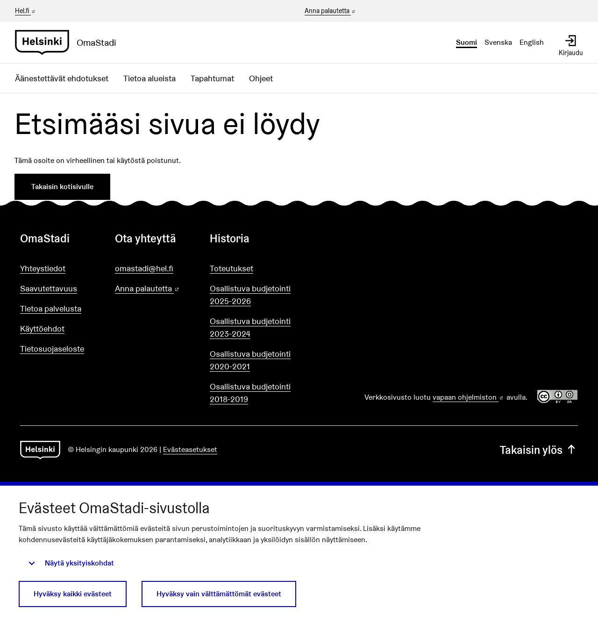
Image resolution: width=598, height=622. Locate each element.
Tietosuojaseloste (52, 348)
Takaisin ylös (539, 450)
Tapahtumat (212, 78)
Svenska (498, 42)
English (532, 42)
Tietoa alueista (149, 78)
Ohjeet (261, 78)
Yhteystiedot (42, 268)
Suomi (466, 42)
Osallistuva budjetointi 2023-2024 (250, 327)
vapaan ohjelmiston (469, 397)
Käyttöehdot (42, 328)
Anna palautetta (330, 11)
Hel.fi (25, 11)
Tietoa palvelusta (50, 308)
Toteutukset (231, 268)
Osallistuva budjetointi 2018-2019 (250, 392)
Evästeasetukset (190, 449)
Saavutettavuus (48, 288)
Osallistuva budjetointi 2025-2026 (250, 294)
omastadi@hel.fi (144, 268)
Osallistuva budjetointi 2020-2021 (250, 360)
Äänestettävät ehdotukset (61, 78)
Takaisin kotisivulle (62, 186)
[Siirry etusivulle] (69, 42)
